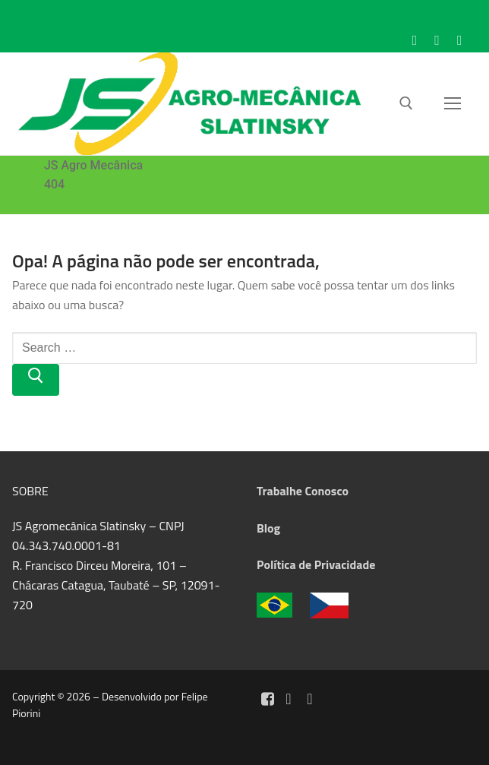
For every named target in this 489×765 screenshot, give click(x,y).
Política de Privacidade (316, 564)
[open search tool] (406, 103)
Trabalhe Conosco (303, 491)
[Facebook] (414, 40)
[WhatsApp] (459, 40)
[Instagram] (437, 40)
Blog (268, 528)
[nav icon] (452, 104)
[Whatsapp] (309, 699)
